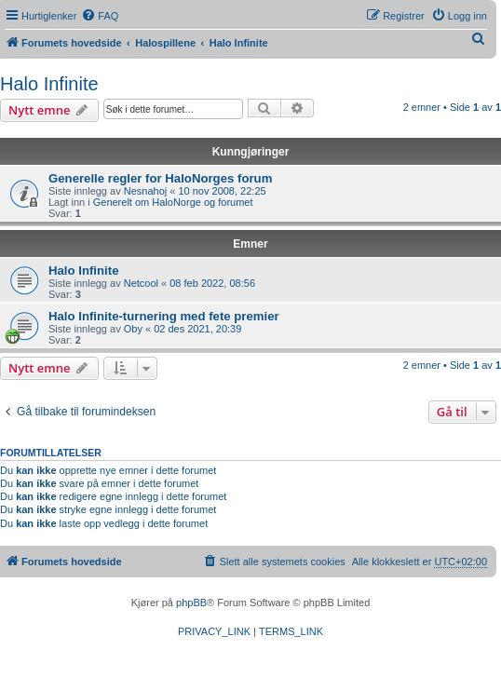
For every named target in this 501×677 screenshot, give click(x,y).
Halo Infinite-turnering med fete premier (163, 316)
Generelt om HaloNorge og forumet (173, 202)
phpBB (191, 602)
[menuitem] (99, 16)
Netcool (141, 283)
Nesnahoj (145, 190)
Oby (133, 328)
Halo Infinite (49, 84)
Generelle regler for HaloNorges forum (160, 178)
